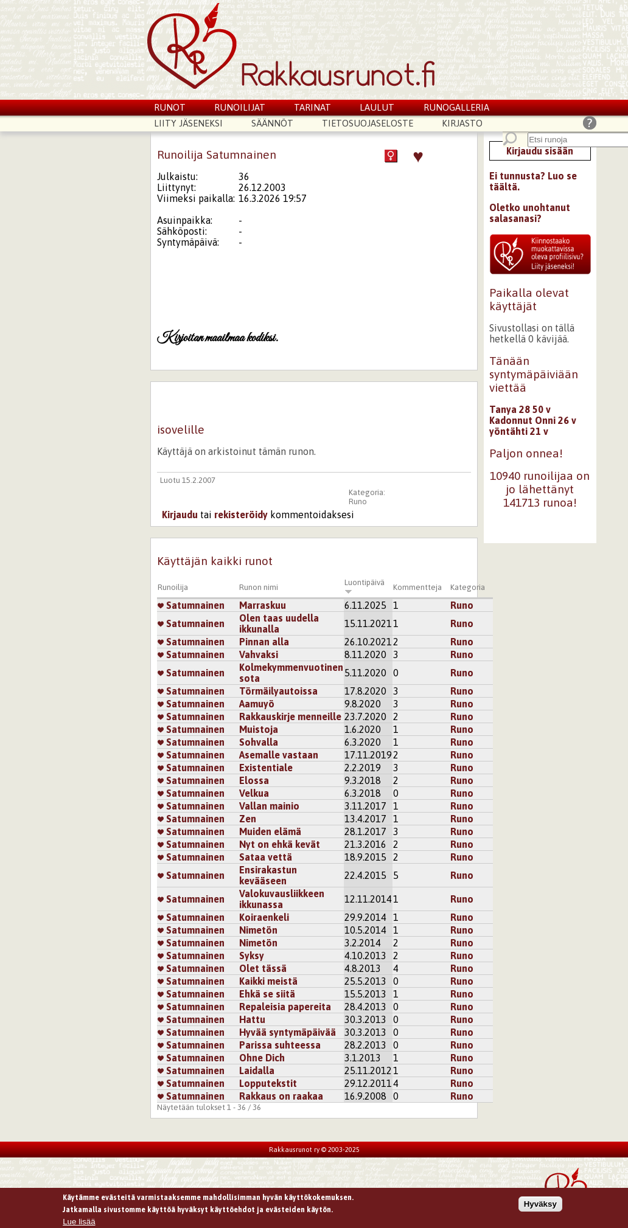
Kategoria (467, 587)
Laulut (377, 107)
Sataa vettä (265, 857)
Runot (170, 107)
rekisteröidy (241, 514)
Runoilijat (239, 107)
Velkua (254, 793)
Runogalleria (456, 107)
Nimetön (258, 929)
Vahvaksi (258, 654)
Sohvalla (258, 742)
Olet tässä (263, 968)
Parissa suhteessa (280, 1044)
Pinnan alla (264, 641)
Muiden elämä (270, 831)
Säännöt (272, 123)
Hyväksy (540, 1205)
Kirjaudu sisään (539, 150)
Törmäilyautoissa (278, 690)
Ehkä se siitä (267, 993)
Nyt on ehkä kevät (279, 844)
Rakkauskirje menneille (290, 716)
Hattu (252, 1019)
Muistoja (258, 729)
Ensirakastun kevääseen (268, 875)
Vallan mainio (269, 805)
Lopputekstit (268, 1083)
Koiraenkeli (264, 917)
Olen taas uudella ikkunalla (279, 623)
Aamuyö (256, 703)
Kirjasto (462, 123)
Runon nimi (258, 587)
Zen (247, 818)
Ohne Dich (262, 1057)
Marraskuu (262, 605)
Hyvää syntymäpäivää (287, 1032)
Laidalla (256, 1070)
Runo (358, 501)
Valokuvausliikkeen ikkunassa (281, 899)
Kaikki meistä (268, 981)
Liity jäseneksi (188, 123)
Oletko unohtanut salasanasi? (529, 213)
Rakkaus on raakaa (281, 1096)
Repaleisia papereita (285, 1006)
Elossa (254, 780)
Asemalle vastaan (278, 754)
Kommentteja (417, 587)
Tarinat (312, 107)
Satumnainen (191, 605)
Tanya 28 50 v (520, 409)
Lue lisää (79, 1223)
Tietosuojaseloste (367, 123)
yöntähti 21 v (518, 431)
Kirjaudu (180, 514)
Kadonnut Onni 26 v (532, 420)
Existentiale (266, 767)
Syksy (251, 955)
